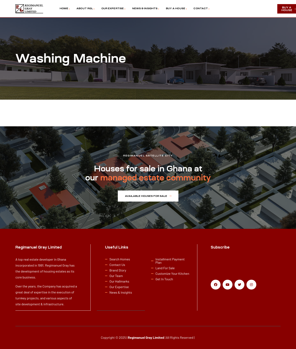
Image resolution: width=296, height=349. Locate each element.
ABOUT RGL (84, 8)
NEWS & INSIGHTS (145, 8)
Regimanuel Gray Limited (146, 337)
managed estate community (155, 177)
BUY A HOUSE (175, 8)
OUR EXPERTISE (112, 8)
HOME (64, 8)
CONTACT (200, 8)
